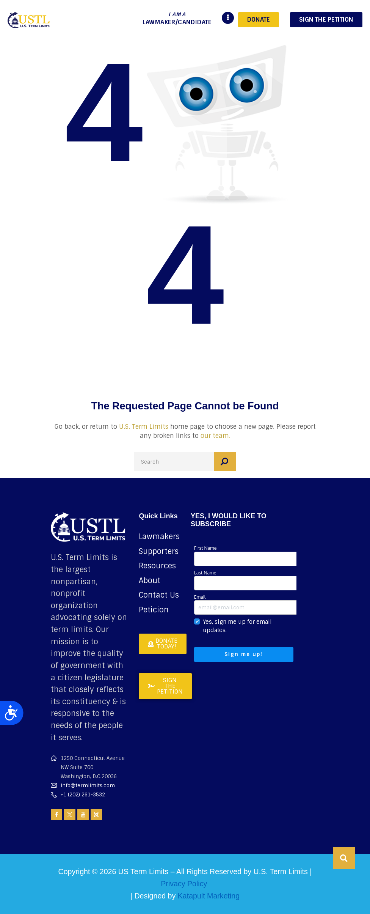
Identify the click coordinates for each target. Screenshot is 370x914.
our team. (215, 436)
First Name (247, 555)
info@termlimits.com (88, 785)
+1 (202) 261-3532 (83, 794)
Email (247, 604)
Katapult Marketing (209, 896)
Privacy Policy (184, 883)
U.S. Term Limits (143, 427)
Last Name (247, 579)
